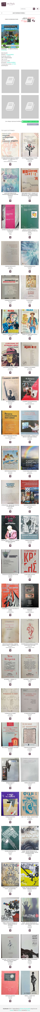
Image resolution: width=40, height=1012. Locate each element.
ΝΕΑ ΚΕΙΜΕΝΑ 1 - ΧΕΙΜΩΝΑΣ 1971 (10, 679)
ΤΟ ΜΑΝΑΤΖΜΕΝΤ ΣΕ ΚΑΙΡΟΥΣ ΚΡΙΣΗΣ (30, 471)
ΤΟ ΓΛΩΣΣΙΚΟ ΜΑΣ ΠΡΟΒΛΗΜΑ (29, 713)
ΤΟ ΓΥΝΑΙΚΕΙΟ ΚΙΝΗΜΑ (10, 401)
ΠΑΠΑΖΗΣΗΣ (29, 439)
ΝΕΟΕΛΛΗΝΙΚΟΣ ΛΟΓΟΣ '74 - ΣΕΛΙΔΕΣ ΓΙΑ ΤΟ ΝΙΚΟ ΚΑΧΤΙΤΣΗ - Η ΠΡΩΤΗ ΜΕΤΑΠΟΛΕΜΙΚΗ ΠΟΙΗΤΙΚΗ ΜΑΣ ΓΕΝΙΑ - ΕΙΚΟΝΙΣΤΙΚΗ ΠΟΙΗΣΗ (30, 194)
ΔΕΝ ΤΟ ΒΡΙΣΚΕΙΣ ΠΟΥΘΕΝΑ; (19, 13)
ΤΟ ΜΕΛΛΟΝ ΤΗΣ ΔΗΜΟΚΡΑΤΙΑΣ (30, 747)
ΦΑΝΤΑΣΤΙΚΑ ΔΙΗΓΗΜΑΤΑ (10, 995)
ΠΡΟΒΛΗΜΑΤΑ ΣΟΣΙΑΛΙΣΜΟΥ (10, 438)
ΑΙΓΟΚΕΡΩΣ (10, 473)
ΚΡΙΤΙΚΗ (29, 268)
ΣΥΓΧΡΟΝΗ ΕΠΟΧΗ (10, 612)
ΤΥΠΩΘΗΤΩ (10, 751)
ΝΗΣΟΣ (10, 233)
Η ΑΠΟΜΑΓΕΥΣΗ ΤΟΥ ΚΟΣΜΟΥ (10, 713)
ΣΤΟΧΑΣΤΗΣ (30, 161)
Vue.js (28, 1010)
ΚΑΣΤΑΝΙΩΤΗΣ (10, 369)
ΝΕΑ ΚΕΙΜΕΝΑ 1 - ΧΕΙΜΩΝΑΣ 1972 (30, 679)
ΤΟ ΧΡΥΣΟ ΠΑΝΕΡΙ (29, 300)
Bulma (19, 1010)
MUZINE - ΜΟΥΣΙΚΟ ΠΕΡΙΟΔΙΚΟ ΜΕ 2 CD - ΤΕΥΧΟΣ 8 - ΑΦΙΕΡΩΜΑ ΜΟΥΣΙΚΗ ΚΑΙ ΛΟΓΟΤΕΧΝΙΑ (10, 924)
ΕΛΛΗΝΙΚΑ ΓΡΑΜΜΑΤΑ (30, 612)
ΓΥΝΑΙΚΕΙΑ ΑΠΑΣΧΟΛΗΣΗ (29, 540)
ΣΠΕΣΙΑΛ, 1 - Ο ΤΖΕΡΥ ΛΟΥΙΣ (30, 995)
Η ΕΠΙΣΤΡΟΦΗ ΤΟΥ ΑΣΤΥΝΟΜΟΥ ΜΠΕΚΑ (10, 367)
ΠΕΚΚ (10, 785)
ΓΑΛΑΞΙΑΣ (10, 998)
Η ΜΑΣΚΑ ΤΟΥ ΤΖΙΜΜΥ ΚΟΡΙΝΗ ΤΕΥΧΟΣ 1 (10, 334)
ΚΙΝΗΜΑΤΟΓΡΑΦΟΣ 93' (10, 782)
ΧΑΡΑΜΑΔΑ (30, 855)
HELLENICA (30, 542)
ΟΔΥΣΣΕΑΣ (10, 819)
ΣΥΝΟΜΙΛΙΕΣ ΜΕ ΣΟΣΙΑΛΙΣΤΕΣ (10, 300)
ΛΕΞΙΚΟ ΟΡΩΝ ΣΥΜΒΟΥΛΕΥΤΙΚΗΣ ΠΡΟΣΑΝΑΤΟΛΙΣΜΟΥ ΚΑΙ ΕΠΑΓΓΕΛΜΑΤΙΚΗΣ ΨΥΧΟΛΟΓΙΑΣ (10, 194)
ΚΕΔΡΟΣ (10, 681)
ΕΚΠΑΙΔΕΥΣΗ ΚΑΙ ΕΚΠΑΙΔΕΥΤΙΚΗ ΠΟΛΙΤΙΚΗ (10, 574)
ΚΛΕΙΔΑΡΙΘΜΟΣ (10, 54)
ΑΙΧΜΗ (10, 302)
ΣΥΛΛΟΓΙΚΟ (4, 50)
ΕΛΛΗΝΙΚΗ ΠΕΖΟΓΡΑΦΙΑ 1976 (10, 851)
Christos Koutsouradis (25, 1008)
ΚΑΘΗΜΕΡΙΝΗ (29, 749)
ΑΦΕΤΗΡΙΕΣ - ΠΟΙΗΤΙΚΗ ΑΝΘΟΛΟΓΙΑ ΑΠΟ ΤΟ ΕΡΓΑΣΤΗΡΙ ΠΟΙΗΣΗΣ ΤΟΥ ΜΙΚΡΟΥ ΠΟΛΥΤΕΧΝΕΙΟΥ (10, 960)
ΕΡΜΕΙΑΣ (10, 853)
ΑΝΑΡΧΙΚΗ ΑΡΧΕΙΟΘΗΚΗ (29, 403)
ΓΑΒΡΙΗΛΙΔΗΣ (10, 268)
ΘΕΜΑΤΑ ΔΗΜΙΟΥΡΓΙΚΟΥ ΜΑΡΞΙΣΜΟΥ (10, 435)
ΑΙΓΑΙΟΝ (29, 785)
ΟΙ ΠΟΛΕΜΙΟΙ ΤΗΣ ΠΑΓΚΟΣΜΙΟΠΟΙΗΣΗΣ (30, 401)
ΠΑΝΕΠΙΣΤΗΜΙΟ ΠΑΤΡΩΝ (29, 647)
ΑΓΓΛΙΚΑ (14, 64)
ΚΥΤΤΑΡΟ (10, 403)
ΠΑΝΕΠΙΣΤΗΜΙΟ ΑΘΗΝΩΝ (10, 647)
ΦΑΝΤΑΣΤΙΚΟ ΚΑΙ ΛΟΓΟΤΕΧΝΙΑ (10, 471)
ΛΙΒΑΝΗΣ (29, 234)
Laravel (11, 1010)
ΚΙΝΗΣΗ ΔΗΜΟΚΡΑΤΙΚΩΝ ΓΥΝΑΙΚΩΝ (10, 161)
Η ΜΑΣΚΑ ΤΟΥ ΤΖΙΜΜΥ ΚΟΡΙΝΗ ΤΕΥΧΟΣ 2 (29, 334)
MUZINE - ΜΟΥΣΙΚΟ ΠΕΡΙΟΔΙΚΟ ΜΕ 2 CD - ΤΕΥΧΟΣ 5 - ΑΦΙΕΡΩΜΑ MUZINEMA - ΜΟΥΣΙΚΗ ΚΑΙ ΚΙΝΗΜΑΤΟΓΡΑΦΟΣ (29, 852)
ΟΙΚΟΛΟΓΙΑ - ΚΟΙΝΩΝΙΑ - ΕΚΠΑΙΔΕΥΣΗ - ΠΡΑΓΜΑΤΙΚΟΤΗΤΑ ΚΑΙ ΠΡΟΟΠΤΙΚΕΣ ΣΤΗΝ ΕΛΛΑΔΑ (30, 231)
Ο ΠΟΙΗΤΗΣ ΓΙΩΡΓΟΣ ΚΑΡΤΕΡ (10, 266)
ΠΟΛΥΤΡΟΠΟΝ (10, 715)
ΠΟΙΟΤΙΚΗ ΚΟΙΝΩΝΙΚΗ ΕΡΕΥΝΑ (29, 266)
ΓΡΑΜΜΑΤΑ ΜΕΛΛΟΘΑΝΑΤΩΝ (29, 782)
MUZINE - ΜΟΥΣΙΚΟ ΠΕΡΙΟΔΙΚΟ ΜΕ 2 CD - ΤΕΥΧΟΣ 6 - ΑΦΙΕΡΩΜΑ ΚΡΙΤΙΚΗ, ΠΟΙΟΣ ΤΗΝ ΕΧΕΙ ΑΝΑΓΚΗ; (30, 924)
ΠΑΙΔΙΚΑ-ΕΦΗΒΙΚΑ (11, 62)
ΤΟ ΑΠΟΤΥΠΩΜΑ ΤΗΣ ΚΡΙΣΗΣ (29, 574)
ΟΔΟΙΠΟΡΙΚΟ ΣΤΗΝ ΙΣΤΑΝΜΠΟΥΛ (30, 505)
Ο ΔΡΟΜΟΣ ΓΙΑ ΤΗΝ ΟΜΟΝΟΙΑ (29, 367)
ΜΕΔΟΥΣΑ (30, 302)
